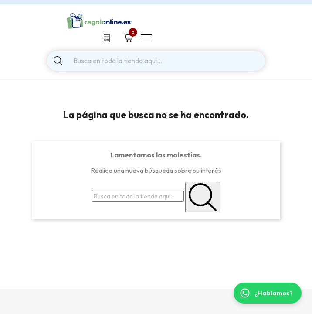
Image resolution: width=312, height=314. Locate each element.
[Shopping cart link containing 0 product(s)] (128, 36)
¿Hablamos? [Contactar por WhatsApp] (266, 293)
